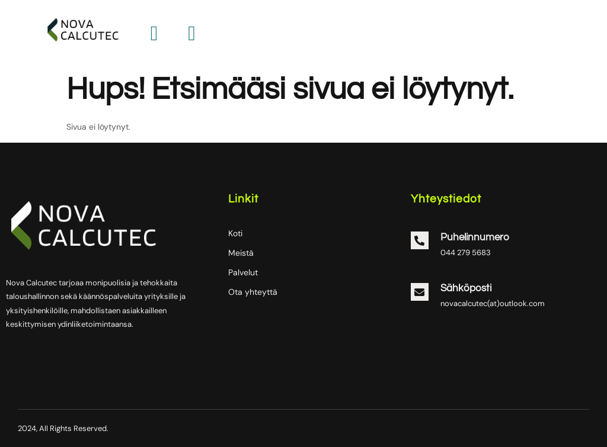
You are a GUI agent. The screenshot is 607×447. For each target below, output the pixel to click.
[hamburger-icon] (191, 34)
